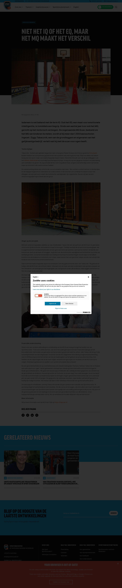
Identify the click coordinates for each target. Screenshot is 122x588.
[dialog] (61, 294)
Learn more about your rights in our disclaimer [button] (46, 289)
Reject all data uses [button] (61, 308)
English (36, 277)
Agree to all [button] (52, 303)
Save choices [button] (69, 303)
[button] (38, 295)
